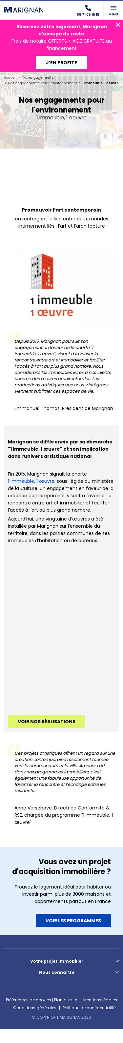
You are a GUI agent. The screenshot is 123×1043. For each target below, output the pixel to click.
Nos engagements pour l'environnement (42, 83)
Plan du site (65, 1000)
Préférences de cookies (28, 1000)
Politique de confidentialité (89, 1008)
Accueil (10, 77)
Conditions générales (34, 1008)
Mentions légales (100, 1000)
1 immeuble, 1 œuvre (31, 481)
